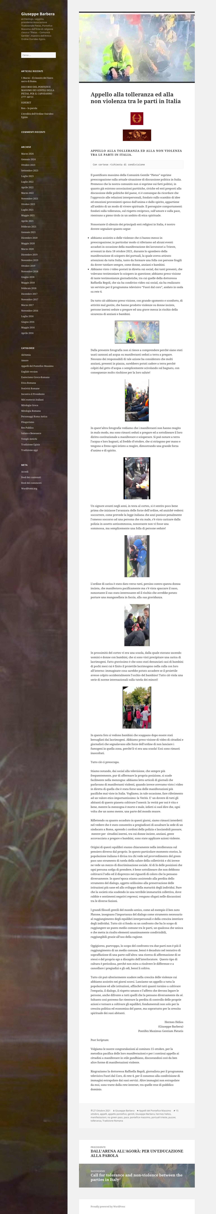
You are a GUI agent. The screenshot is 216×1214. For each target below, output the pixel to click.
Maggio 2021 (28, 215)
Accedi (24, 471)
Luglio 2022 (27, 181)
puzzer (171, 1117)
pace (126, 1117)
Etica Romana (28, 382)
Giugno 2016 (27, 321)
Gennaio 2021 (28, 232)
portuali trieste (159, 1117)
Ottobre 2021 (28, 204)
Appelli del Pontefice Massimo (37, 365)
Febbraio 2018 (28, 288)
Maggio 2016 (28, 327)
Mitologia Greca (29, 405)
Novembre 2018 (29, 271)
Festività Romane (30, 388)
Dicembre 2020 (29, 237)
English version (29, 371)
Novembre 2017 (29, 299)
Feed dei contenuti (31, 477)
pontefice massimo (140, 1117)
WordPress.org (29, 488)
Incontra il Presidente (33, 393)
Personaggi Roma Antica (34, 416)
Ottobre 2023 (28, 164)
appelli (103, 1113)
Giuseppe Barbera (38, 13)
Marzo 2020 (27, 249)
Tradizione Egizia (30, 444)
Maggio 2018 (28, 282)
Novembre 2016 (29, 310)
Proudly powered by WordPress (108, 1206)
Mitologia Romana (31, 410)
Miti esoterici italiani (32, 399)
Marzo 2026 (27, 153)
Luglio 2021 (27, 209)
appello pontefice (117, 1113)
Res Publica (27, 427)
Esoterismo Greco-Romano (35, 377)
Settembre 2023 (29, 170)
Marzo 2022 (27, 193)
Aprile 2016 (27, 333)
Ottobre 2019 (28, 265)
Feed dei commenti (31, 482)
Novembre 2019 (29, 260)
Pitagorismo (27, 421)
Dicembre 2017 (29, 293)
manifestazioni (98, 1117)
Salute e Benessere (31, 433)
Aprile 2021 (27, 221)
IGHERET (26, 102)
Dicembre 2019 (29, 254)
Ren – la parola (29, 108)
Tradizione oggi (29, 450)
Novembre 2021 (29, 198)
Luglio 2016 (27, 316)
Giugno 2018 (27, 277)
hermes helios (163, 1113)
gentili (131, 1113)
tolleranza (96, 1120)
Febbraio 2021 (28, 226)
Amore (24, 360)
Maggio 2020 (28, 243)
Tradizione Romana (112, 1120)
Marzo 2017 (27, 305)
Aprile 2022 (27, 187)
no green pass (115, 1117)
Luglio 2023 (27, 176)
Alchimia (26, 354)
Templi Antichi (29, 438)
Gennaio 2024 (28, 159)
